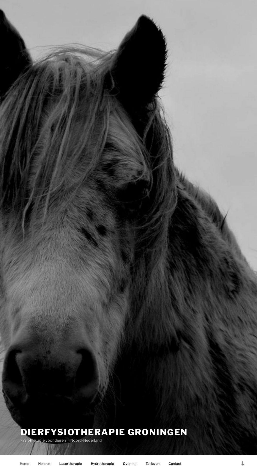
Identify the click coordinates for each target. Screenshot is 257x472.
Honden (44, 464)
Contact (175, 464)
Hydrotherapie (102, 464)
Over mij (130, 464)
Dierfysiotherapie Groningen (104, 432)
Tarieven (152, 464)
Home (24, 464)
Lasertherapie (70, 464)
